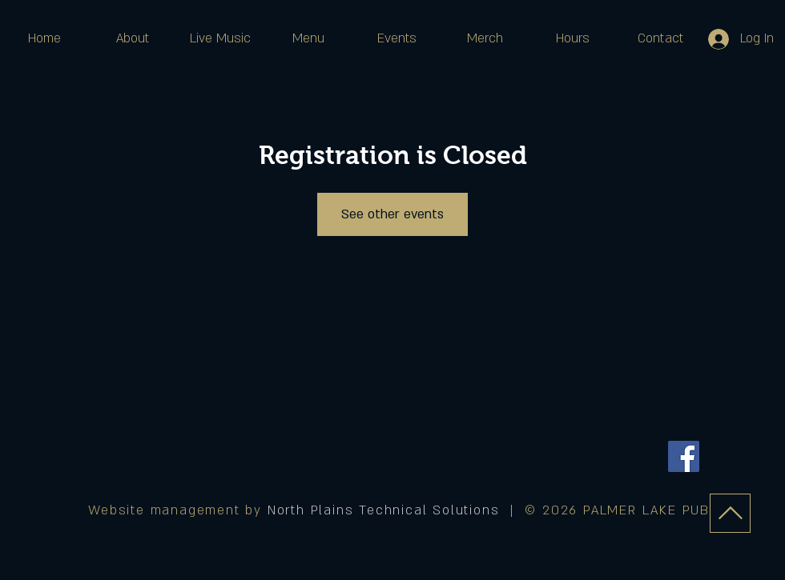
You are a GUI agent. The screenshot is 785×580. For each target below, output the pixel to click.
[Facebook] (683, 456)
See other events (392, 214)
